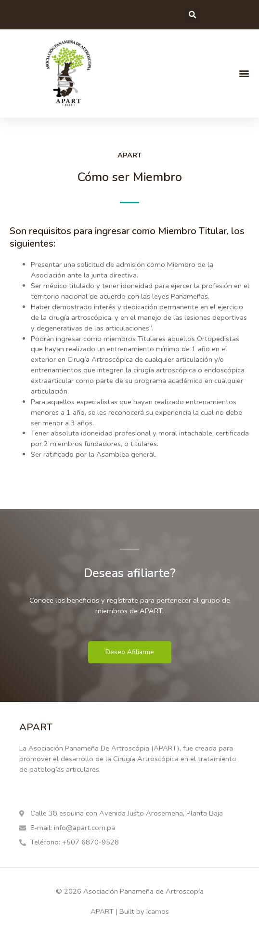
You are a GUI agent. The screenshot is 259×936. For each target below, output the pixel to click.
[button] (192, 14)
